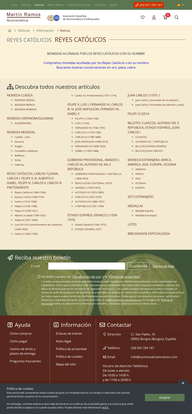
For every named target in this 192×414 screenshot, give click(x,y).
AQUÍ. (105, 407)
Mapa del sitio (66, 364)
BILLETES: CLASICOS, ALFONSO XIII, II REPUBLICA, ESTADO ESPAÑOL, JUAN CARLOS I (154, 127)
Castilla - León (22, 137)
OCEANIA (140, 183)
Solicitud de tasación (79, 5)
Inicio (14, 5)
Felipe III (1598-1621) (26, 210)
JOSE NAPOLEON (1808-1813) (91, 141)
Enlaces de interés (69, 333)
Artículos (26, 5)
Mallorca (19, 155)
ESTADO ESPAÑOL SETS (88, 229)
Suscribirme (138, 266)
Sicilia (18, 160)
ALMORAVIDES (23, 123)
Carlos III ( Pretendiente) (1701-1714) (95, 95)
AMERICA (140, 169)
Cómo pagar (19, 341)
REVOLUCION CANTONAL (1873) (93, 183)
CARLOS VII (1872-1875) (88, 197)
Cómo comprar (21, 333)
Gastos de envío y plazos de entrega (23, 351)
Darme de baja (163, 266)
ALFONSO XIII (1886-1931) (89, 201)
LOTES (132, 224)
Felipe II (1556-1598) (26, 206)
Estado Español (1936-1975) (90, 224)
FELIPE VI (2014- (139, 114)
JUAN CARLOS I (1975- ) (144, 95)
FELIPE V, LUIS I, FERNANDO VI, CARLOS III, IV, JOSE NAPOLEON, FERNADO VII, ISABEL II (95, 109)
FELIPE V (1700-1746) (86, 118)
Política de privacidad (124, 277)
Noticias (39, 5)
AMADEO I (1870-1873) (87, 187)
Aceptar (164, 397)
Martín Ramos (56, 5)
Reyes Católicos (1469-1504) (30, 192)
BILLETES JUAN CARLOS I (149, 151)
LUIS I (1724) (82, 123)
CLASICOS (141, 137)
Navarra (19, 141)
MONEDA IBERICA (25, 104)
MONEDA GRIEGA (25, 100)
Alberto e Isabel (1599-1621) (30, 215)
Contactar (100, 5)
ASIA (138, 178)
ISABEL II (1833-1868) (87, 151)
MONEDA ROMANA (26, 109)
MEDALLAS (135, 206)
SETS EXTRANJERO (140, 197)
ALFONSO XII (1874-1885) (89, 192)
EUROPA (140, 187)
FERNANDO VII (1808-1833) (90, 146)
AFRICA (139, 174)
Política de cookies (69, 356)
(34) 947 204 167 (148, 5)
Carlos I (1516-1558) (26, 201)
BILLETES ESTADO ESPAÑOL (151, 146)
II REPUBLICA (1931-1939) (89, 206)
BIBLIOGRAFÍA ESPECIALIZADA (149, 233)
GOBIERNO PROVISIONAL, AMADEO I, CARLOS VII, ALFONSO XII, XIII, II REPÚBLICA (93, 164)
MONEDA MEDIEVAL (21, 132)
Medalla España (144, 210)
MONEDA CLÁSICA (20, 95)
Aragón (19, 146)
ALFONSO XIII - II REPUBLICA (151, 141)
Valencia (19, 164)
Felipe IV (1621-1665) (26, 220)
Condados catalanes (26, 151)
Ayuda (113, 5)
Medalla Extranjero (146, 215)
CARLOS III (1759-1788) (88, 132)
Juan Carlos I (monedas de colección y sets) (159, 104)
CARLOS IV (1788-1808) (88, 137)
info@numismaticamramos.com (123, 300)
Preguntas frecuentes (25, 361)
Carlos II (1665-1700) (26, 234)
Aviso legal (63, 341)
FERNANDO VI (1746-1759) (90, 127)
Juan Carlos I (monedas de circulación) (156, 100)
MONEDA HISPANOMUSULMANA (30, 118)
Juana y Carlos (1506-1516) (29, 197)
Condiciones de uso (87, 277)
